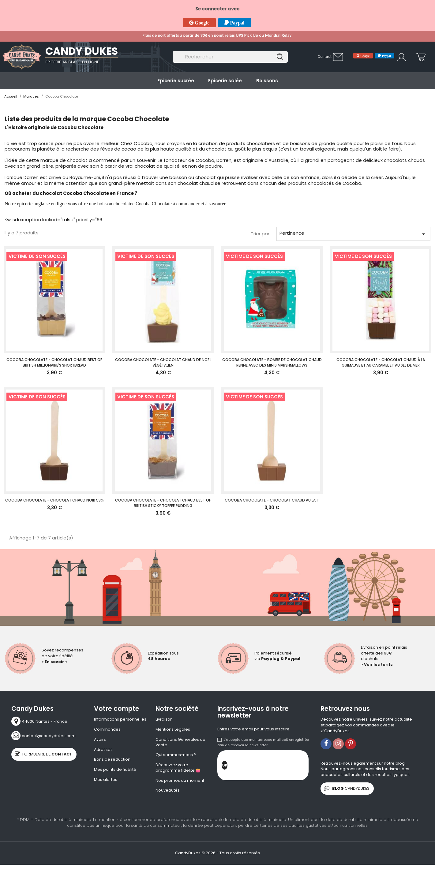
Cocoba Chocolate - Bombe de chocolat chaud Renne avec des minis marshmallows (272, 362)
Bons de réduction (112, 760)
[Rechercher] (230, 57)
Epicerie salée (225, 80)
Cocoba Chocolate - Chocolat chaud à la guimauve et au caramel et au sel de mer (380, 362)
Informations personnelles (120, 719)
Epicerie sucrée (175, 80)
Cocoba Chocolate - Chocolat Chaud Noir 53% (54, 500)
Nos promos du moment (180, 782)
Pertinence (353, 234)
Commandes (107, 730)
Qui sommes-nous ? (176, 756)
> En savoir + (55, 661)
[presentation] (274, 767)
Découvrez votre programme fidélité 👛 (178, 769)
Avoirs (100, 740)
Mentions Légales (173, 730)
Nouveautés (168, 792)
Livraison (164, 719)
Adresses (103, 750)
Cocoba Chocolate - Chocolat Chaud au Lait (272, 500)
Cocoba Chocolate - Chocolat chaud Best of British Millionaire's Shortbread (54, 362)
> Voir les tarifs (377, 664)
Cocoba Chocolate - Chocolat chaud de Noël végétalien (163, 362)
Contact (324, 56)
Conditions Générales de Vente (180, 742)
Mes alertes (105, 781)
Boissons (267, 80)
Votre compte (116, 708)
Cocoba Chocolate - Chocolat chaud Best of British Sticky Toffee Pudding (163, 503)
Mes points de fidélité (115, 770)
